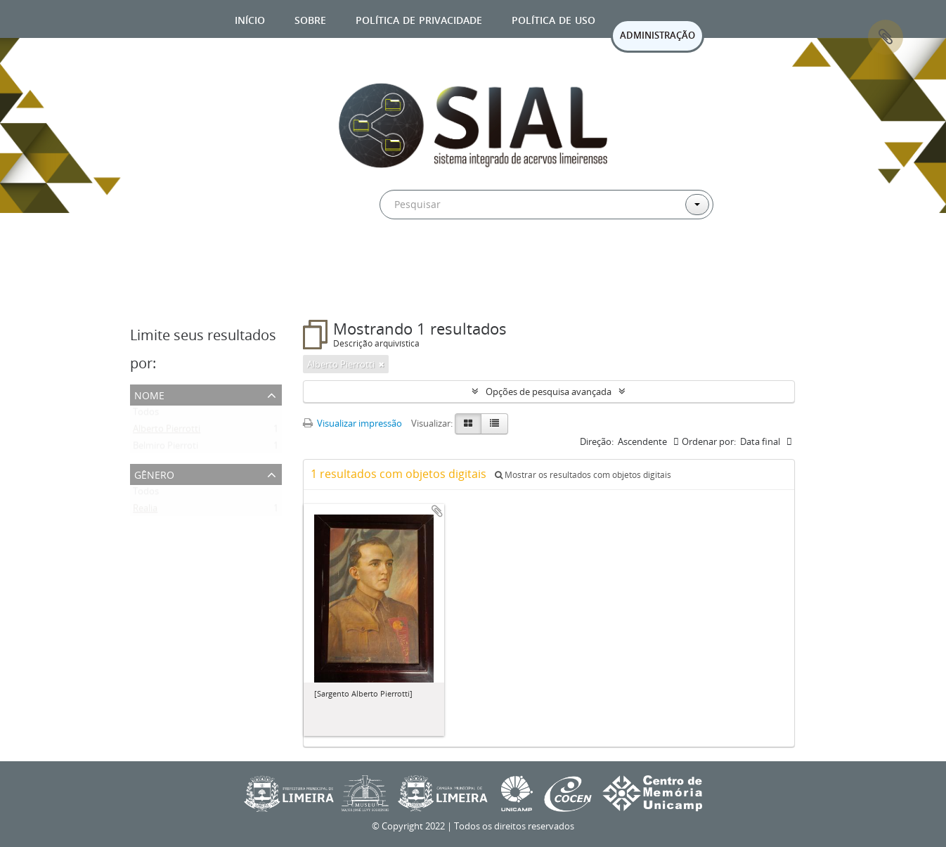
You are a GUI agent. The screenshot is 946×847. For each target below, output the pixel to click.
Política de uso (553, 18)
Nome (149, 393)
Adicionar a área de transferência (437, 511)
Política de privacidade (419, 18)
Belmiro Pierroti (165, 448)
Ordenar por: (709, 441)
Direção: (597, 441)
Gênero (154, 473)
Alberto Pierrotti (166, 431)
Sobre (310, 18)
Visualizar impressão (352, 423)
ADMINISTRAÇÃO (657, 35)
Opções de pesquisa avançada (548, 391)
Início (250, 18)
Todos (146, 414)
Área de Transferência (885, 37)
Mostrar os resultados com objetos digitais (583, 475)
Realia (145, 511)
